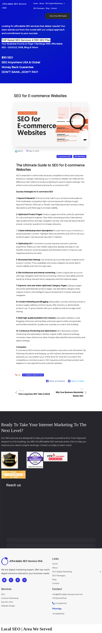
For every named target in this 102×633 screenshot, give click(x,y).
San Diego (46, 607)
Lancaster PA (29, 627)
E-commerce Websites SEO (33, 367)
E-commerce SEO (64, 145)
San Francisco (57, 607)
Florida (4, 614)
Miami (23, 614)
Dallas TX (35, 620)
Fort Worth (55, 620)
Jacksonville (13, 614)
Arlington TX (13, 620)
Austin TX (44, 620)
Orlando (30, 614)
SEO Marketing (80, 145)
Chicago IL (6, 627)
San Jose (69, 607)
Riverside (24, 607)
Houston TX (24, 620)
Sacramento (35, 607)
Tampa (38, 614)
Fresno (16, 607)
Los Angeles (6, 607)
